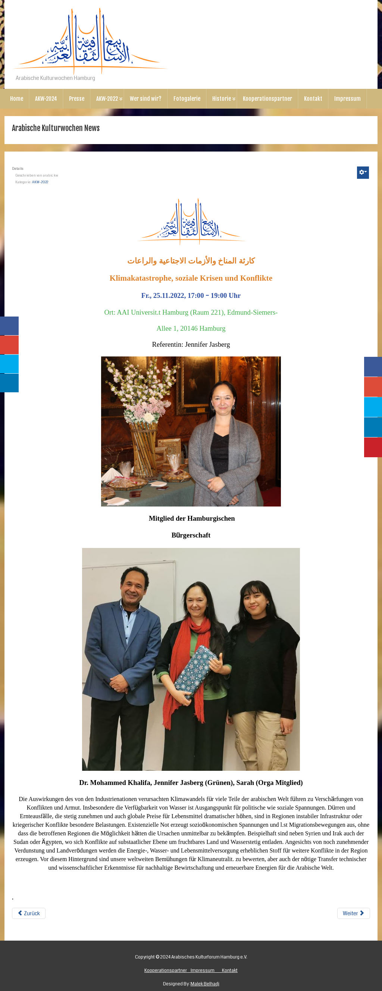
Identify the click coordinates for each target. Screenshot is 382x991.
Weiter (353, 913)
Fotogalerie (186, 98)
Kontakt (313, 98)
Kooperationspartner (267, 98)
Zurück (29, 913)
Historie (221, 98)
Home (16, 98)
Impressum (347, 98)
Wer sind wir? (146, 98)
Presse (76, 98)
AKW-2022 (107, 98)
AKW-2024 (46, 98)
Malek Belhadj (205, 984)
